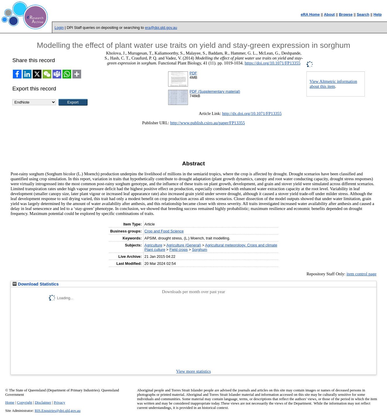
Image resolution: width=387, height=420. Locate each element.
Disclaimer (43, 402)
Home (9, 402)
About (329, 14)
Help (378, 14)
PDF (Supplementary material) (215, 91)
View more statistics (193, 371)
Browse (346, 14)
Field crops (179, 249)
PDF (193, 73)
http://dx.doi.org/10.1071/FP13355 (252, 113)
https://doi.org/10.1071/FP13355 (272, 63)
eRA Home (310, 14)
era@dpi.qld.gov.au (161, 27)
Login (59, 27)
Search (363, 14)
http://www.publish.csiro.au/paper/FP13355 (207, 122)
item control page (361, 274)
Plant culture (154, 249)
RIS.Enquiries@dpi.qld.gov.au (58, 411)
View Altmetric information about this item (333, 84)
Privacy (59, 402)
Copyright (24, 402)
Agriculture (153, 245)
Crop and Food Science (164, 231)
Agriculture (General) (183, 245)
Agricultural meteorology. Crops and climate (241, 245)
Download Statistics (36, 284)
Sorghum (199, 249)
